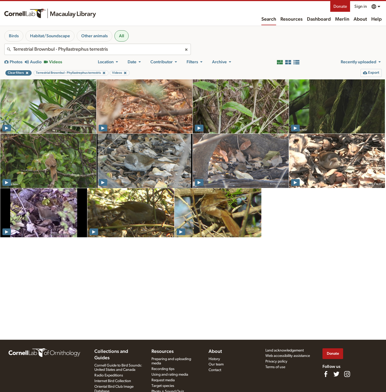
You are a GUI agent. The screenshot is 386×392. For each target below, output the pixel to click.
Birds (14, 36)
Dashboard (319, 19)
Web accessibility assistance (287, 356)
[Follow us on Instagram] (347, 374)
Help (376, 19)
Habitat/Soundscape (50, 36)
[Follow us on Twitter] (336, 374)
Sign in (360, 6)
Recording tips (163, 369)
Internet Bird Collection (112, 381)
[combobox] (97, 49)
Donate (340, 6)
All (121, 36)
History (214, 359)
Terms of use (275, 367)
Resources (291, 19)
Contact (215, 370)
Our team (216, 364)
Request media (163, 380)
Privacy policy (276, 361)
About (360, 19)
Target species (162, 386)
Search (268, 19)
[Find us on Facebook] (325, 374)
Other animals (94, 36)
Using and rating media (169, 374)
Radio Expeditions (108, 375)
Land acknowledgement (284, 350)
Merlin (342, 19)
